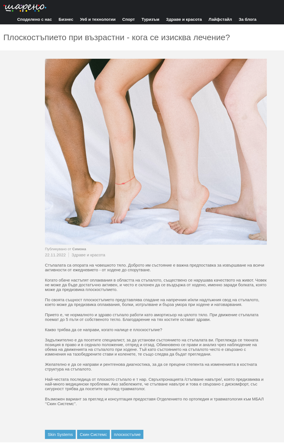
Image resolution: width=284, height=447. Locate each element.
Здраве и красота (184, 19)
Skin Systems (60, 434)
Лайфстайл (220, 19)
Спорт (128, 19)
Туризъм (150, 19)
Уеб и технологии (97, 19)
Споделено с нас (34, 19)
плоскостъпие (127, 434)
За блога (248, 19)
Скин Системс (93, 434)
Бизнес (66, 19)
